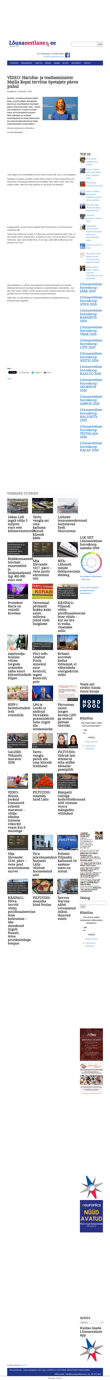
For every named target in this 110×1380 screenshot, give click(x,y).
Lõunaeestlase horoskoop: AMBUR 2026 (91, 400)
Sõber (27, 68)
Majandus (26, 63)
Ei (84, 733)
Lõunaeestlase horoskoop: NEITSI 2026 (91, 357)
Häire (48, 63)
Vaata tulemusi (91, 741)
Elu (35, 68)
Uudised (14, 63)
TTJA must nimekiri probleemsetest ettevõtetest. (89, 590)
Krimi (57, 63)
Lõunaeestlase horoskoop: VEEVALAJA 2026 (91, 432)
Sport (65, 63)
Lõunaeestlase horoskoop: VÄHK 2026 (91, 330)
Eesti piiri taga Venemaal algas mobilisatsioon (93, 208)
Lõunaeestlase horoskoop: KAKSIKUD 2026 (91, 316)
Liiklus (38, 63)
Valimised (45, 68)
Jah (85, 730)
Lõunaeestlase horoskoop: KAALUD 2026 (91, 370)
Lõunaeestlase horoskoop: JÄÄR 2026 (91, 287)
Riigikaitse (15, 68)
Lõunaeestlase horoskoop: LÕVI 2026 (91, 344)
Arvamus (76, 63)
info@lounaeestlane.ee (53, 56)
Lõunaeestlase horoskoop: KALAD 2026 (91, 446)
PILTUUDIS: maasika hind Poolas (92, 162)
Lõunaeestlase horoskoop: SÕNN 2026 (91, 301)
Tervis (87, 63)
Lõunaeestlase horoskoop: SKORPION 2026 (91, 385)
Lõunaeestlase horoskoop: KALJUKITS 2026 (91, 415)
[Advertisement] (55, 18)
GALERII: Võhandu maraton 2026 (94, 218)
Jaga (9, 378)
